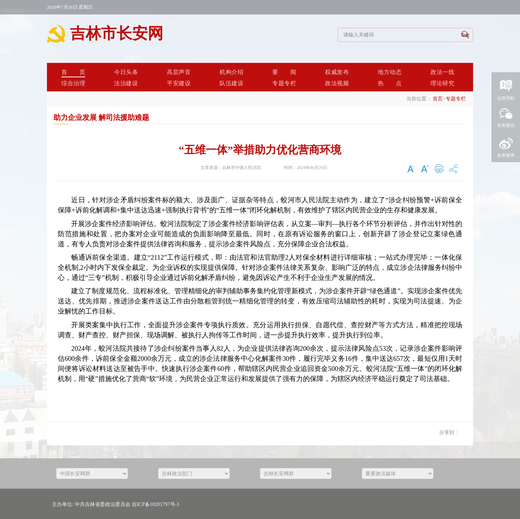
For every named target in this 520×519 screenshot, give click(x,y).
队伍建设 (231, 83)
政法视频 (337, 83)
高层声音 (179, 72)
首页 (73, 72)
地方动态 (390, 72)
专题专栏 (284, 83)
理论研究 (442, 83)
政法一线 (442, 72)
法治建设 (126, 83)
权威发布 (337, 72)
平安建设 (179, 83)
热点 (390, 83)
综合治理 (73, 83)
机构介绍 (231, 72)
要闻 (284, 72)
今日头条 (126, 72)
